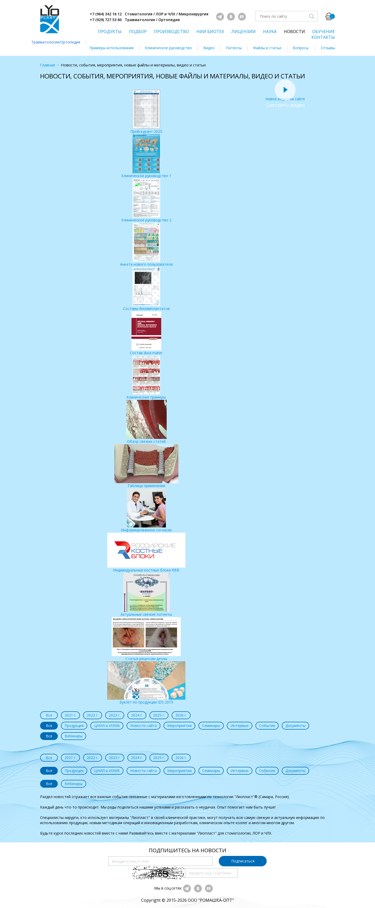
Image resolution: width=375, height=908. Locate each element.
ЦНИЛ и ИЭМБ (107, 725)
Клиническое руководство (168, 47)
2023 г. (115, 715)
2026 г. (181, 715)
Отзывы (328, 47)
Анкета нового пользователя (146, 245)
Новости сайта (143, 725)
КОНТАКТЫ (323, 37)
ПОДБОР (138, 31)
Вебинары (74, 735)
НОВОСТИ (294, 31)
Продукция (74, 725)
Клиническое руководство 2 (146, 200)
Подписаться (242, 861)
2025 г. (159, 715)
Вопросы (301, 47)
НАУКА (270, 31)
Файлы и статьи (267, 47)
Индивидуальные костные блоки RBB (146, 553)
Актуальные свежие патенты (146, 595)
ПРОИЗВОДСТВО (171, 31)
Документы (295, 725)
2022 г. (92, 715)
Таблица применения (146, 466)
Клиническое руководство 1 (146, 156)
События (267, 725)
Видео (209, 47)
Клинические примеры (146, 378)
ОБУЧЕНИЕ (323, 31)
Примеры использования (111, 47)
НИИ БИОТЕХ (210, 31)
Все (49, 715)
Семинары (211, 725)
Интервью (239, 725)
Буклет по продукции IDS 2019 (146, 683)
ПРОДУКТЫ (110, 31)
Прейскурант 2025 (146, 112)
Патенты (234, 47)
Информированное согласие (146, 510)
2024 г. (137, 715)
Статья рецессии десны (146, 639)
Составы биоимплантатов (146, 289)
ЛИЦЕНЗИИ (243, 31)
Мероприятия (179, 725)
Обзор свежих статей (146, 422)
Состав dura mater (146, 333)
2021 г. (70, 715)
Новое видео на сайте (285, 96)
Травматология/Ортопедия (55, 42)
